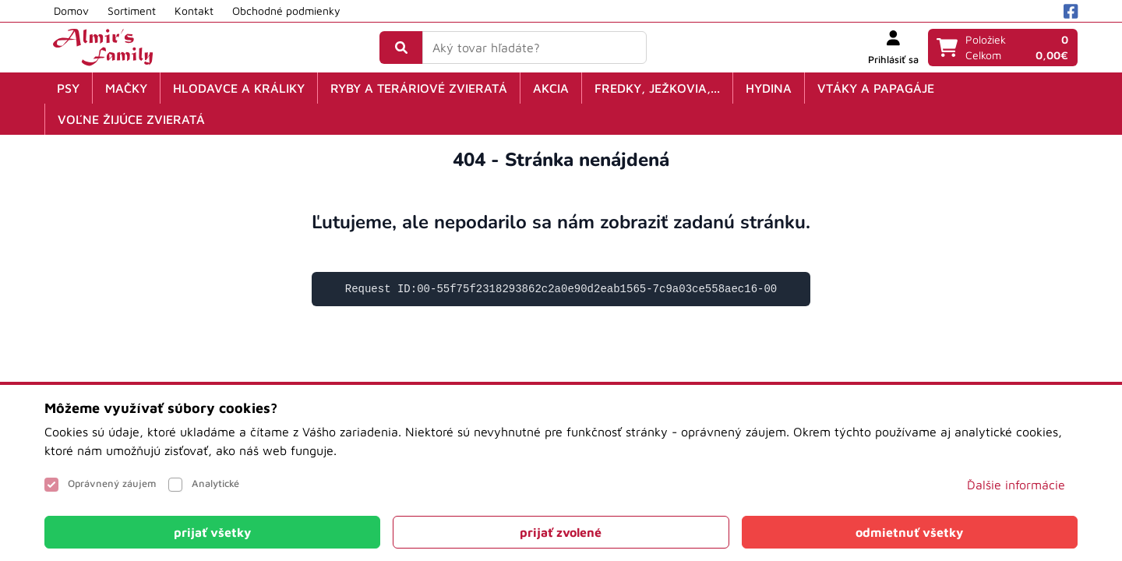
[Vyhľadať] (401, 47)
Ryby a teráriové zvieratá (418, 88)
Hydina (769, 88)
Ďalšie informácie (1016, 485)
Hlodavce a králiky (239, 88)
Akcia (551, 88)
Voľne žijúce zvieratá (131, 119)
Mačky (126, 88)
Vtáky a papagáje (875, 88)
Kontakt (194, 10)
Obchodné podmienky (286, 10)
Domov (71, 10)
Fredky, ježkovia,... (657, 88)
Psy (68, 88)
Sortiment (132, 10)
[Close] (212, 532)
